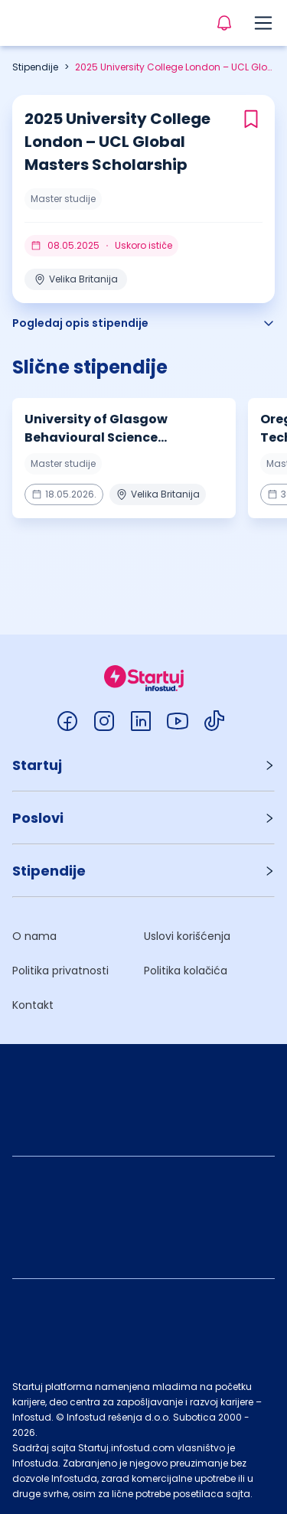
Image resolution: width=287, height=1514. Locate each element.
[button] (143, 765)
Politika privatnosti (60, 970)
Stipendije (35, 66)
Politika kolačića (185, 970)
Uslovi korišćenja (187, 936)
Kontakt (33, 1005)
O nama (34, 936)
